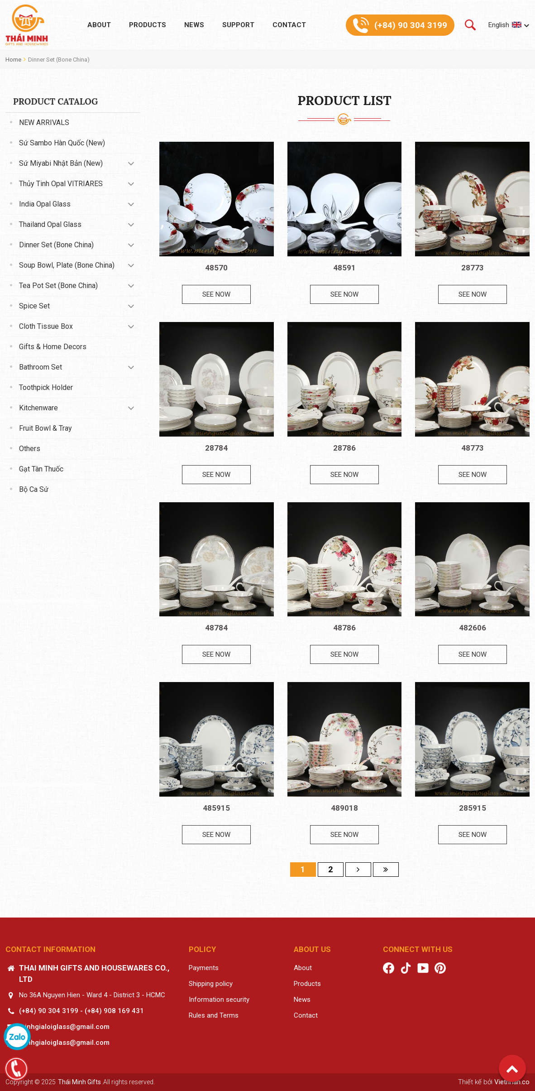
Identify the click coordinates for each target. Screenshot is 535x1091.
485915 (216, 807)
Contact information (50, 949)
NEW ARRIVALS (44, 122)
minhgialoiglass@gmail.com (64, 1027)
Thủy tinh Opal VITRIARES (61, 183)
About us (312, 949)
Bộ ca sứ (33, 489)
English (498, 25)
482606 (472, 627)
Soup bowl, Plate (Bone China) (67, 265)
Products (147, 25)
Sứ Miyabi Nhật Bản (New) (61, 163)
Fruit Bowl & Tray (45, 428)
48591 (344, 267)
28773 (472, 267)
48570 (216, 267)
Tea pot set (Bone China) (58, 285)
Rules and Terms (214, 1015)
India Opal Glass (45, 204)
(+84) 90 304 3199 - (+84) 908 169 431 (81, 1011)
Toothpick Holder (46, 387)
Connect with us (418, 949)
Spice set (34, 306)
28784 (216, 447)
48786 (344, 627)
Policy (202, 949)
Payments (204, 968)
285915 (472, 807)
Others (29, 448)
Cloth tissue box (46, 326)
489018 (344, 807)
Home (13, 59)
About (99, 25)
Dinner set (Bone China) (59, 59)
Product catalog (55, 101)
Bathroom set (40, 367)
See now (216, 294)
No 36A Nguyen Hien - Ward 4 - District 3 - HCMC (92, 995)
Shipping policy (211, 984)
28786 (344, 447)
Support (238, 25)
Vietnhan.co (512, 1082)
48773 (472, 447)
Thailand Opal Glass (50, 224)
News (194, 25)
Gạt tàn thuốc (41, 469)
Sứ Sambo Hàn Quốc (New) (62, 143)
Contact (289, 25)
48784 (216, 627)
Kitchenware (38, 408)
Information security (219, 999)
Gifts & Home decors (52, 346)
